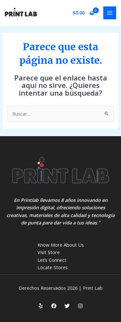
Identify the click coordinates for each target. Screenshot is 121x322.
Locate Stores (52, 267)
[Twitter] (67, 305)
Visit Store (48, 252)
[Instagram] (80, 305)
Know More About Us (60, 245)
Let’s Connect (51, 260)
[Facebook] (53, 305)
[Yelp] (40, 305)
